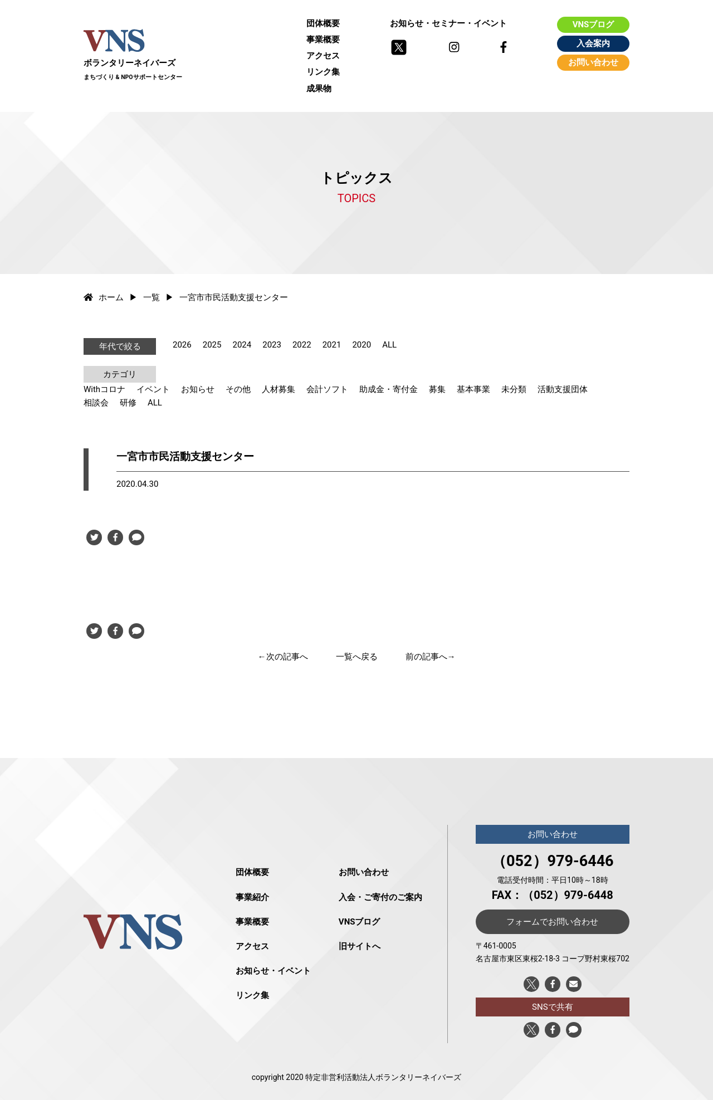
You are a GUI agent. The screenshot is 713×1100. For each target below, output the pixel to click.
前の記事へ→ (431, 657)
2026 (182, 345)
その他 (238, 389)
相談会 (96, 403)
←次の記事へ (283, 657)
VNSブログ (593, 24)
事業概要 (323, 40)
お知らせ (197, 389)
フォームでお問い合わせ (552, 922)
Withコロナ (104, 389)
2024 (241, 345)
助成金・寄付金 (388, 389)
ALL (389, 345)
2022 (301, 345)
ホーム (104, 297)
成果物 (318, 89)
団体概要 (323, 23)
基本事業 (473, 389)
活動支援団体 (563, 389)
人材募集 (278, 389)
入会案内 (593, 43)
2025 (212, 345)
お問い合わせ (593, 62)
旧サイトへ (359, 946)
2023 (271, 345)
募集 (437, 389)
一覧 (151, 297)
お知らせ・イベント (273, 971)
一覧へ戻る (357, 657)
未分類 (513, 389)
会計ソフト (327, 389)
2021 (332, 345)
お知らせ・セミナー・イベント (448, 23)
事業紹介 (252, 897)
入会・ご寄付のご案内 (380, 897)
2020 (361, 345)
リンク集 (323, 72)
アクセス (323, 56)
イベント (153, 389)
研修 (128, 403)
